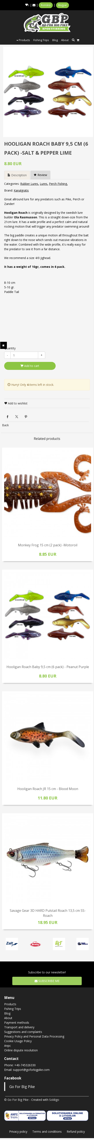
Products (23, 40)
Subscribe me (47, 981)
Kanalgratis (21, 190)
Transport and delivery (19, 1027)
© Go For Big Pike (16, 1100)
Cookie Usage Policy (18, 1041)
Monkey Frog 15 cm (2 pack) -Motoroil (47, 545)
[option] (48, 92)
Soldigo (54, 1100)
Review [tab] (40, 175)
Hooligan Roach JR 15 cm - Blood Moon (47, 788)
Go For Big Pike (22, 1086)
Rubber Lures (29, 184)
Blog (55, 40)
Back (5, 425)
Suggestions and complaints (23, 1032)
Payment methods (16, 1023)
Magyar (62, 5)
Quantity (10, 348)
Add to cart (29, 366)
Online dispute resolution (21, 1050)
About (65, 40)
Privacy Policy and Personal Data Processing (34, 1036)
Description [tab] (17, 175)
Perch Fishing (58, 184)
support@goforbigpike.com (31, 1070)
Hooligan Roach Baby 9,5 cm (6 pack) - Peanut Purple (47, 667)
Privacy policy (18, 1132)
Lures (43, 184)
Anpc (7, 1046)
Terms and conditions (47, 1132)
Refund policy (76, 1132)
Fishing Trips (41, 40)
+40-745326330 (25, 1065)
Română (46, 5)
